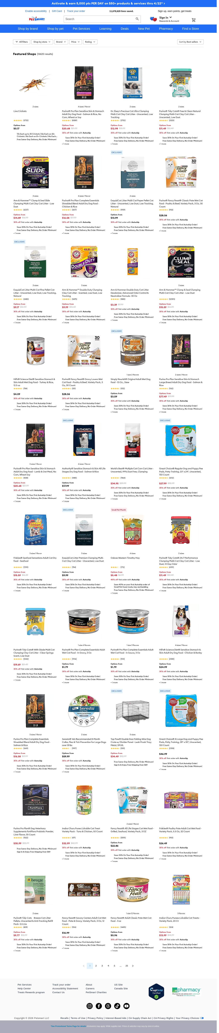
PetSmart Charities (96, 992)
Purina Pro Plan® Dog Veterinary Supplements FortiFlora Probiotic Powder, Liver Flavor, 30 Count (34, 831)
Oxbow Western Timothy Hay (125, 558)
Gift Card (57, 11)
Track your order (76, 11)
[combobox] (102, 19)
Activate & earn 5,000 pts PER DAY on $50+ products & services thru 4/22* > (108, 3)
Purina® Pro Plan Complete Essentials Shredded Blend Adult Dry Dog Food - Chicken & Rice (80, 203)
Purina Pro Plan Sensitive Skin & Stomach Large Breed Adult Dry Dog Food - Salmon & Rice (180, 382)
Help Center (24, 988)
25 (127, 965)
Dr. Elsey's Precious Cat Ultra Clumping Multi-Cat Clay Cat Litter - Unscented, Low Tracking (132, 114)
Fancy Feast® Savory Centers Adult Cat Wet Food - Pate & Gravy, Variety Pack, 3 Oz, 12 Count (84, 921)
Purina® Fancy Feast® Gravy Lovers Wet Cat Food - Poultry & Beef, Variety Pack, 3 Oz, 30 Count (82, 382)
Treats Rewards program (31, 992)
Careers (90, 988)
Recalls (65, 1018)
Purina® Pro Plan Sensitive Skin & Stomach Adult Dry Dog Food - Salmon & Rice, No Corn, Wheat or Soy (83, 114)
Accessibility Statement (65, 988)
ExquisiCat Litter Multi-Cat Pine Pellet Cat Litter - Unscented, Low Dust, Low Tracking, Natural (35, 292)
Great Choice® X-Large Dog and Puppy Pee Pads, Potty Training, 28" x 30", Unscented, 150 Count (181, 742)
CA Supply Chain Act (140, 1018)
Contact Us (58, 992)
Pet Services (25, 984)
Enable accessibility (36, 11)
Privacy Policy (95, 1018)
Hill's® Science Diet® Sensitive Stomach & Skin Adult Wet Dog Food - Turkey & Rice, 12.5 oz (34, 382)
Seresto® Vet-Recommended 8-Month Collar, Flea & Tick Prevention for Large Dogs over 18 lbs (84, 742)
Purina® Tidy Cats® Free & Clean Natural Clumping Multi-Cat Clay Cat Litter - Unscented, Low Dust (180, 114)
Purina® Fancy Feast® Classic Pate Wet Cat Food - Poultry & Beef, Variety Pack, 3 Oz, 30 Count (181, 203)
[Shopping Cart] (198, 20)
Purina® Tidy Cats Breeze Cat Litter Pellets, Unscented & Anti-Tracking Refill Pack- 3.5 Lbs (33, 921)
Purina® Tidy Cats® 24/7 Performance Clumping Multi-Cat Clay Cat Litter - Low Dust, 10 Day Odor (179, 561)
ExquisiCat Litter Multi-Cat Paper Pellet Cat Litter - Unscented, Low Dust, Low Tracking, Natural (132, 203)
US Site (118, 984)
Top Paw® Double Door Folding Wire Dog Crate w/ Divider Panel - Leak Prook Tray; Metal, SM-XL (131, 742)
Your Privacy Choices (190, 1018)
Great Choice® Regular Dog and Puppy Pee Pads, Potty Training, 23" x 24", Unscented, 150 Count (181, 471)
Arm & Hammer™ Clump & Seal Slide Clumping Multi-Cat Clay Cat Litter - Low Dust (34, 203)
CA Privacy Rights (164, 1018)
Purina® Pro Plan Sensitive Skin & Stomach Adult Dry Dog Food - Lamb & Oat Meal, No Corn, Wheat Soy (35, 471)
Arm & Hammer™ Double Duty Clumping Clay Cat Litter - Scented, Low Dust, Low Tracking (82, 292)
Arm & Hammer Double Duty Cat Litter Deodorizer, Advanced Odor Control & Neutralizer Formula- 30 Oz (130, 292)
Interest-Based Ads (115, 1018)
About (89, 984)
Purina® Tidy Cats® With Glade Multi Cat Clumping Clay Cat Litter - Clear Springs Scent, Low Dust (34, 652)
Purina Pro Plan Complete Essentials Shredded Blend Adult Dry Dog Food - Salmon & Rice (32, 742)
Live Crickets (20, 111)
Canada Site (121, 988)
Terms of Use (78, 1018)
